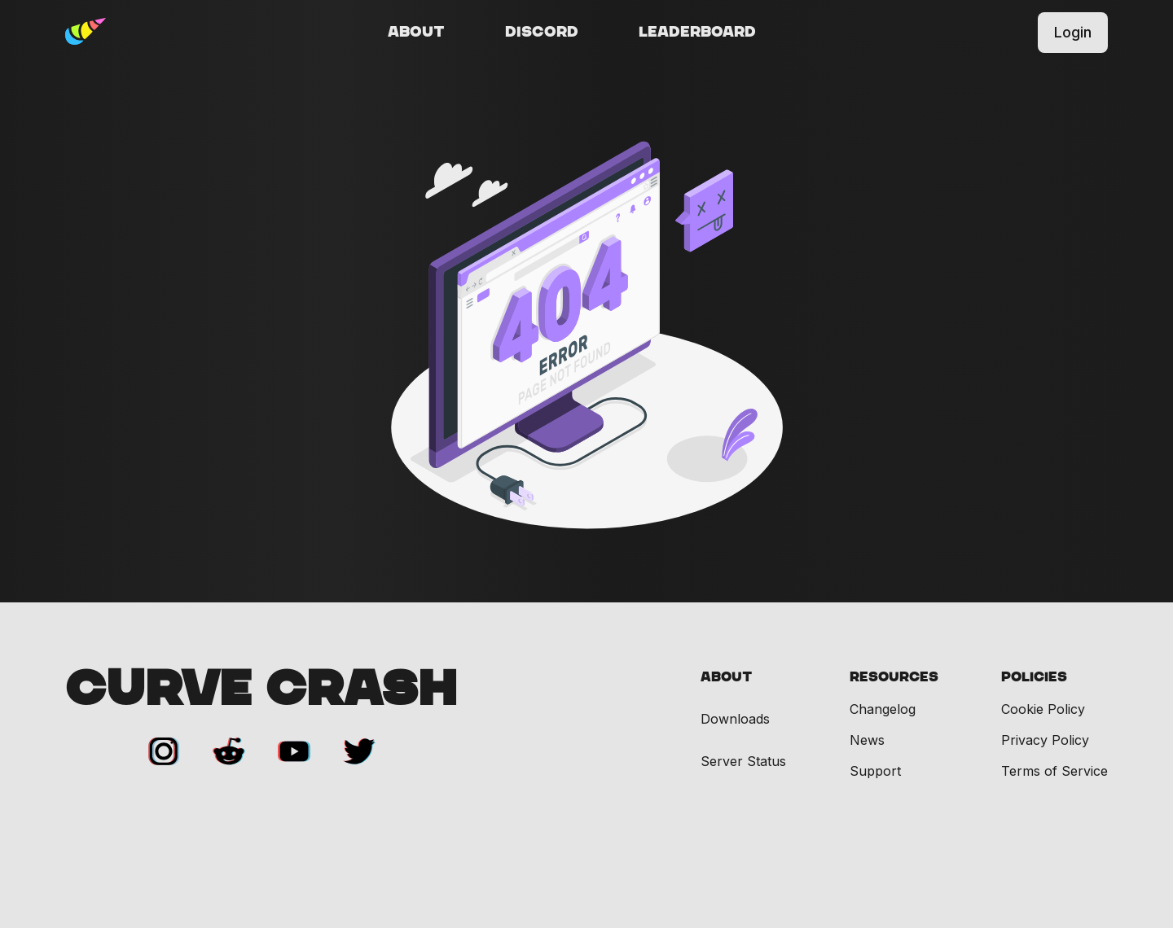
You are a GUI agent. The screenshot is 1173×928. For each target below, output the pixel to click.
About (416, 32)
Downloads (735, 719)
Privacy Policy (1045, 740)
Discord (541, 32)
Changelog (883, 709)
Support (875, 771)
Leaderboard (697, 32)
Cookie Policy (1043, 709)
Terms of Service (1054, 771)
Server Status (743, 761)
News (867, 740)
